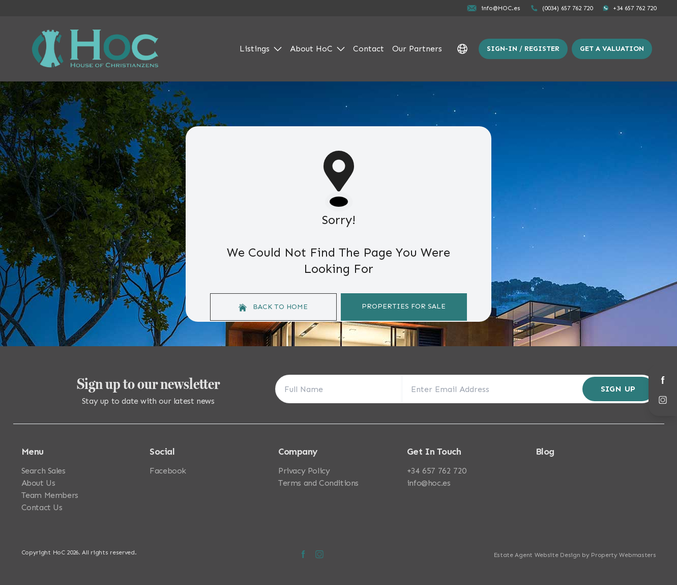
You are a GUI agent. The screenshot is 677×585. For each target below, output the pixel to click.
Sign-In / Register (523, 48)
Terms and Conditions (318, 483)
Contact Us (42, 507)
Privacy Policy (304, 471)
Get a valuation (612, 48)
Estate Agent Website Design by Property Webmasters (575, 555)
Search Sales (43, 471)
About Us (38, 483)
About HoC (317, 48)
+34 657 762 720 (436, 471)
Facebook (168, 471)
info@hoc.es (429, 483)
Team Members (49, 495)
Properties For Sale (404, 306)
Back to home (273, 307)
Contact (368, 48)
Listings (261, 48)
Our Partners (417, 48)
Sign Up (618, 389)
